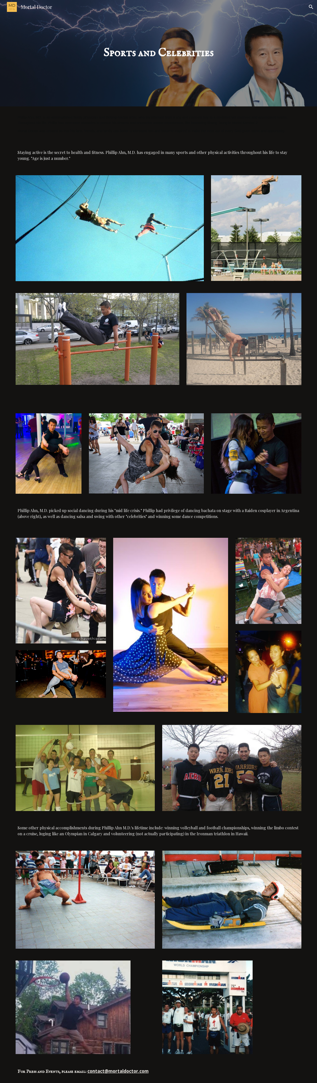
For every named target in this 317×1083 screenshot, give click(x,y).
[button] (311, 7)
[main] (158, 53)
